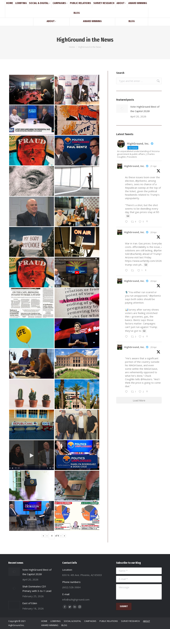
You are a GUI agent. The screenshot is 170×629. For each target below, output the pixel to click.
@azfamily (136, 253)
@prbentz (141, 180)
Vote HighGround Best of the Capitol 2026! (144, 109)
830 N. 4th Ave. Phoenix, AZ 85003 (72, 2)
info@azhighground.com (40, 2)
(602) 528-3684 (16, 2)
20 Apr (153, 232)
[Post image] (122, 108)
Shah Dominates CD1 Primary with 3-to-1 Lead (36, 589)
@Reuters (146, 379)
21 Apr (153, 166)
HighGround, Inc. (134, 166)
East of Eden (29, 603)
